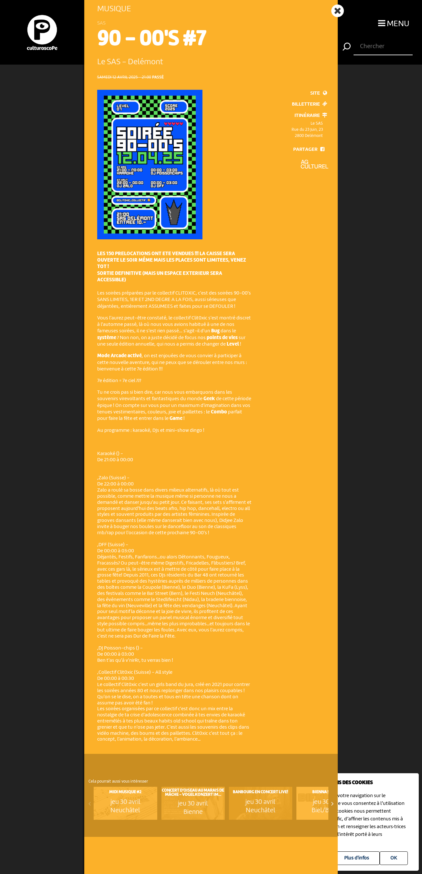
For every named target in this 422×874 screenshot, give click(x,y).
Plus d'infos (356, 858)
